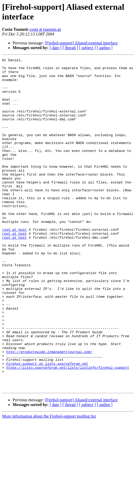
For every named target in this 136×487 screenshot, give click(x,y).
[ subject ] (87, 47)
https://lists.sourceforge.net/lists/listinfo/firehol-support (67, 429)
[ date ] (55, 47)
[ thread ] (70, 47)
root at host (14, 264)
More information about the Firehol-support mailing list (49, 482)
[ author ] (105, 47)
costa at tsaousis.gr (45, 29)
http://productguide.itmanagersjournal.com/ (49, 410)
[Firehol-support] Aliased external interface (81, 43)
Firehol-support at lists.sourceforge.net (47, 425)
